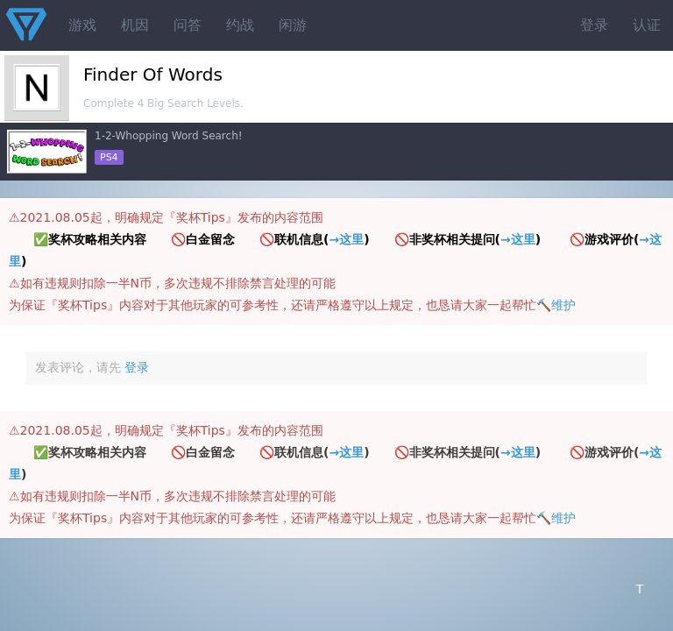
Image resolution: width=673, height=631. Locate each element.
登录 (594, 25)
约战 (240, 25)
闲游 (293, 25)
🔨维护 (556, 305)
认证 (647, 25)
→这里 (346, 239)
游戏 (82, 25)
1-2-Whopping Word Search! (169, 136)
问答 (188, 25)
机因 (135, 25)
